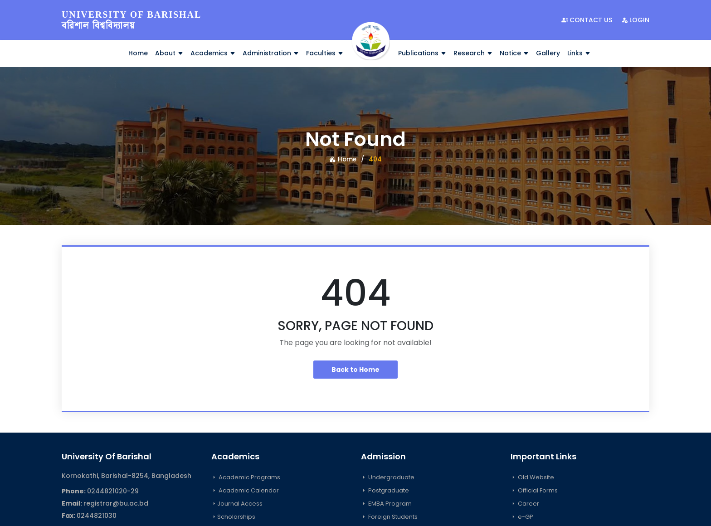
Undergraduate (387, 477)
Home (138, 53)
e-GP (522, 516)
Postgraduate (385, 490)
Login (635, 20)
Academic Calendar (245, 490)
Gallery (548, 53)
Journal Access (237, 503)
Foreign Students (389, 516)
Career (525, 503)
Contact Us (586, 20)
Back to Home (355, 369)
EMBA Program (386, 503)
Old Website (532, 477)
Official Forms (534, 490)
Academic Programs (245, 477)
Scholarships (233, 516)
